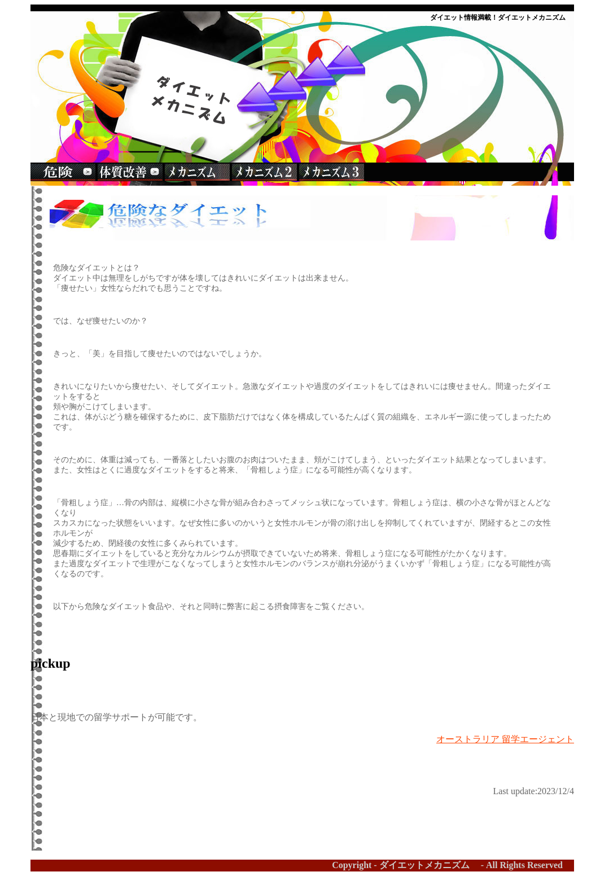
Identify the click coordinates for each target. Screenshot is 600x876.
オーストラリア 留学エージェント (505, 739)
